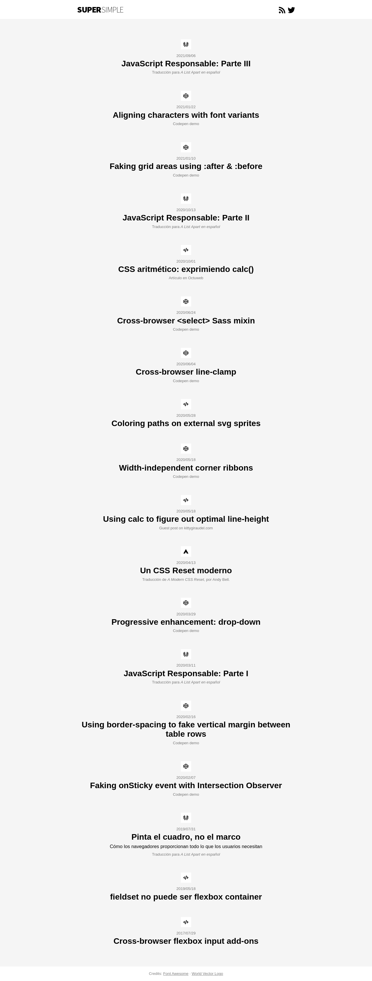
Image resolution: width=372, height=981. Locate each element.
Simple (100, 9)
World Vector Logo (207, 973)
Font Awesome (175, 973)
